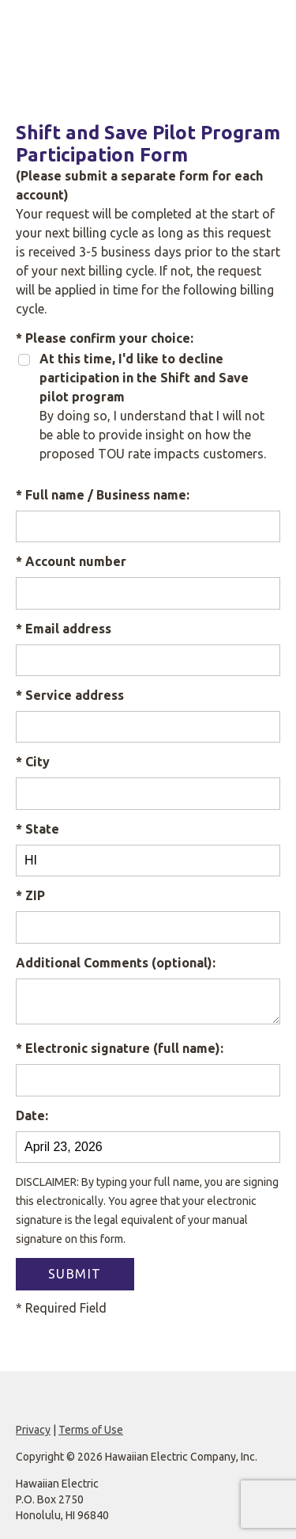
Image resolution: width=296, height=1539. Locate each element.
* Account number (71, 561)
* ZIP (30, 895)
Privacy (33, 1429)
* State (37, 829)
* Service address (70, 695)
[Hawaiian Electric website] (148, 33)
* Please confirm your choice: (104, 338)
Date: (32, 1115)
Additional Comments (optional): (115, 963)
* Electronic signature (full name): (119, 1048)
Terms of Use (90, 1429)
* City (33, 761)
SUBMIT (75, 1274)
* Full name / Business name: (102, 495)
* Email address (63, 628)
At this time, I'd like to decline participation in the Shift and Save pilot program (144, 378)
